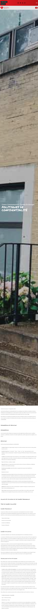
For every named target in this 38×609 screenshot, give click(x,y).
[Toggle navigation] (36, 8)
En (36, 3)
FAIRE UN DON (4, 1)
